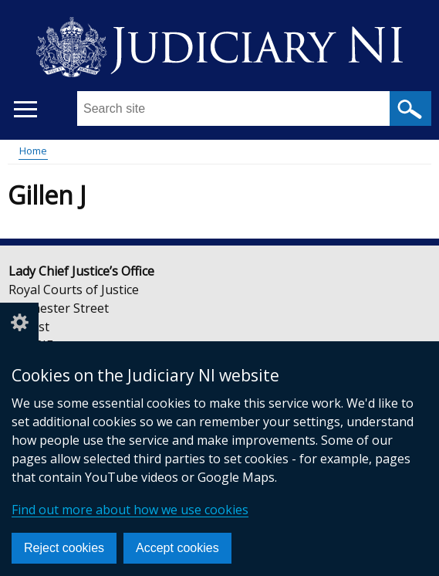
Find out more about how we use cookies (130, 509)
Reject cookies (64, 547)
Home (33, 151)
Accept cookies (177, 547)
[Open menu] (25, 109)
